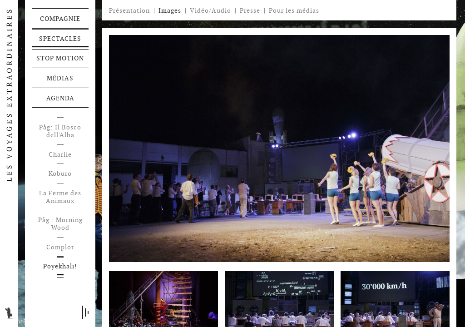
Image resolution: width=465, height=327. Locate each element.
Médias (60, 78)
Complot (60, 247)
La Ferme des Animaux (60, 197)
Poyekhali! (60, 266)
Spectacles (60, 39)
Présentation (129, 10)
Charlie (60, 155)
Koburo (60, 174)
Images (169, 10)
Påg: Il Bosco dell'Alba (60, 131)
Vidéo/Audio (210, 10)
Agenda (60, 98)
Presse (250, 10)
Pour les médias (294, 10)
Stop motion (60, 58)
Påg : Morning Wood (60, 224)
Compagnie (60, 19)
